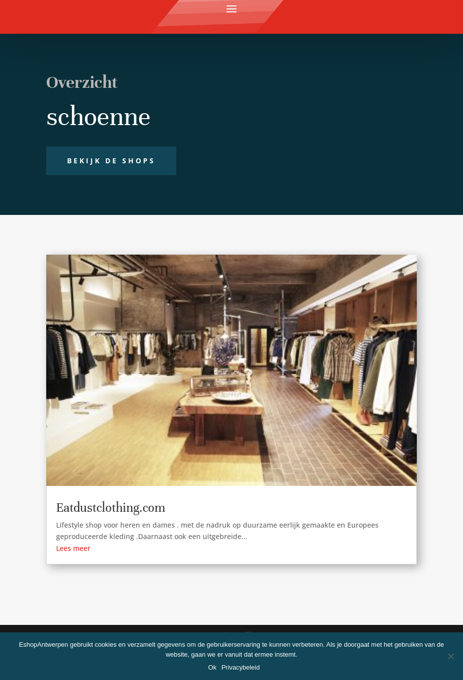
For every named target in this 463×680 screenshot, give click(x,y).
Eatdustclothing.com (110, 507)
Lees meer (73, 548)
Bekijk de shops (111, 160)
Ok (212, 667)
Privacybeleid (241, 667)
